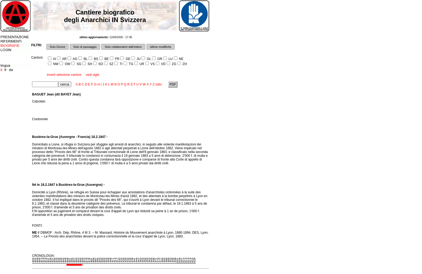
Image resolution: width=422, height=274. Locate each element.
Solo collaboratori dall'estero (123, 46)
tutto (159, 84)
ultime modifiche (160, 46)
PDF (173, 84)
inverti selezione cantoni (64, 75)
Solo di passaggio (85, 46)
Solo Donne (57, 46)
